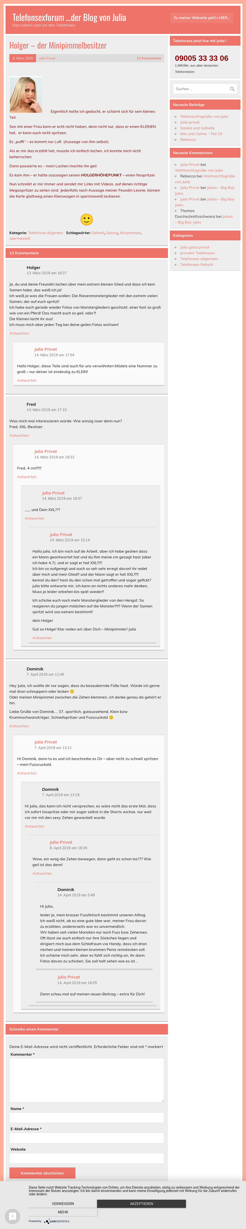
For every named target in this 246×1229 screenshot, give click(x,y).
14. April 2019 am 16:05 (77, 983)
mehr (209, 1212)
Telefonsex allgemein (45, 233)
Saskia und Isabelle (197, 127)
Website (18, 1149)
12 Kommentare (149, 58)
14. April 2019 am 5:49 (76, 895)
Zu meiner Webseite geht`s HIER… (202, 18)
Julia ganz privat (194, 247)
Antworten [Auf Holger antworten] (19, 333)
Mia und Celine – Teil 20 (201, 133)
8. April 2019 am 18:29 (68, 848)
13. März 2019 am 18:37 (47, 273)
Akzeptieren (135, 1212)
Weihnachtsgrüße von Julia (204, 116)
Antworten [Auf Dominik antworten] (19, 726)
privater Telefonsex (197, 252)
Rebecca (188, 139)
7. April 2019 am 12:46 (45, 674)
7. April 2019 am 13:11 (53, 748)
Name (17, 1108)
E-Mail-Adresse (26, 1129)
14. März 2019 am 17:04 (54, 355)
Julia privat (190, 122)
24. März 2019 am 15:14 (70, 540)
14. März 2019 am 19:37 (62, 498)
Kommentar (23, 1054)
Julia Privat (47, 58)
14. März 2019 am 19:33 (54, 457)
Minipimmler (130, 233)
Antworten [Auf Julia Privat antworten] (27, 380)
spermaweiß (20, 238)
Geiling (112, 233)
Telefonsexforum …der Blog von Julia (69, 17)
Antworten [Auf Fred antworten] (19, 435)
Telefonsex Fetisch (196, 264)
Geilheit (98, 233)
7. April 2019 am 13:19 (61, 795)
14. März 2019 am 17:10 (47, 410)
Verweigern (61, 1212)
